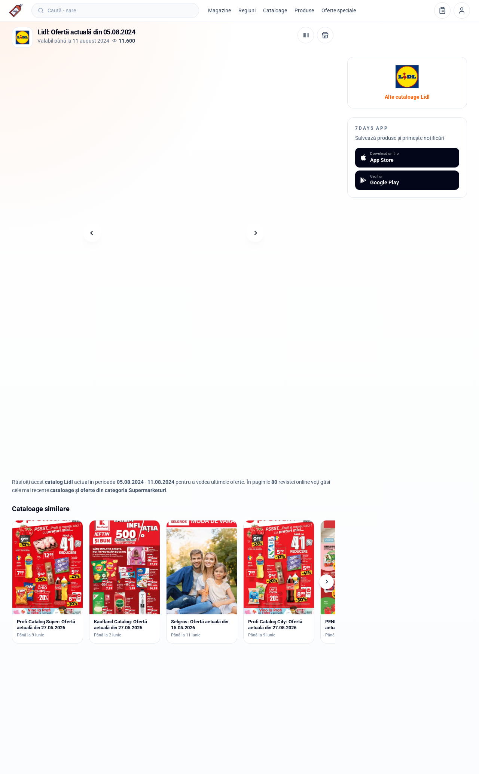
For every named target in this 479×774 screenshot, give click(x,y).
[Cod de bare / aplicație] (306, 35)
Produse (304, 10)
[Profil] (462, 10)
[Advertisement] (148, 73)
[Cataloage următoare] (326, 581)
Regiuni (247, 10)
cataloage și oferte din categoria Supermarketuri (108, 490)
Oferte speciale (338, 10)
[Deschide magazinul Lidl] (325, 35)
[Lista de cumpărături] (442, 10)
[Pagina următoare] (255, 233)
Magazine (219, 10)
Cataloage (275, 10)
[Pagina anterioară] (92, 233)
